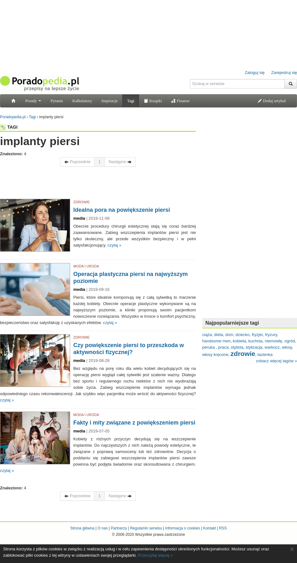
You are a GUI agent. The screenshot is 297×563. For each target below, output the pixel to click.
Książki (153, 100)
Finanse (180, 100)
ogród (289, 341)
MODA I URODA (86, 266)
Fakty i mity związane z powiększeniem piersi (134, 422)
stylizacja (253, 347)
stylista (237, 347)
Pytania (57, 100)
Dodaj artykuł (272, 100)
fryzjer (257, 334)
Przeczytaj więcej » (155, 555)
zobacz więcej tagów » (276, 360)
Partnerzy (119, 528)
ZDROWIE (81, 202)
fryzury (271, 334)
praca (223, 347)
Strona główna (82, 528)
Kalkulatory (82, 100)
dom (229, 334)
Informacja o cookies (182, 528)
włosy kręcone (215, 354)
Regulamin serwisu (146, 528)
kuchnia (255, 341)
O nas (103, 528)
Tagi (130, 100)
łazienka (265, 354)
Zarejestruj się (284, 72)
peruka (209, 347)
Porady (33, 100)
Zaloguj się (255, 72)
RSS (223, 528)
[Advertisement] (98, 184)
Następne (120, 161)
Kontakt (209, 528)
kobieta (239, 341)
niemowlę (273, 341)
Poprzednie (77, 161)
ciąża (207, 334)
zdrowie (243, 353)
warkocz (272, 347)
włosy (287, 347)
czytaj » (114, 245)
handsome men (216, 341)
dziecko (243, 334)
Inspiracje (109, 100)
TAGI (8, 127)
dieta (218, 334)
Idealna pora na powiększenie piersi (121, 210)
